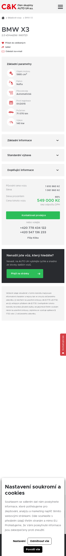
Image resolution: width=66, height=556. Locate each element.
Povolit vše (33, 549)
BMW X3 (29, 18)
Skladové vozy (15, 18)
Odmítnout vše (39, 541)
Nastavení (19, 541)
